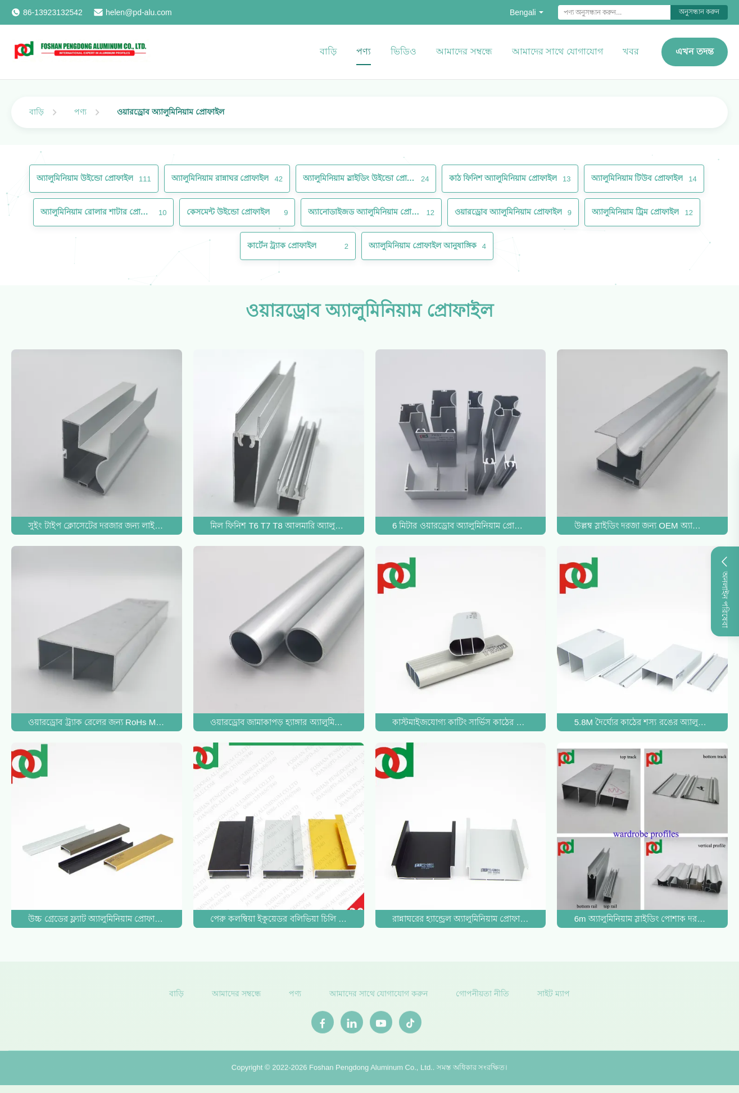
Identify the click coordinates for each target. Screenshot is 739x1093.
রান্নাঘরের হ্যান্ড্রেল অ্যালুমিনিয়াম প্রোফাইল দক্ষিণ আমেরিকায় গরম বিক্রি (460, 918)
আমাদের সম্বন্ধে (464, 51)
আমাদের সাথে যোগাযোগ (557, 51)
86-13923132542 (53, 12)
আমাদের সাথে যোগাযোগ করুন (378, 996)
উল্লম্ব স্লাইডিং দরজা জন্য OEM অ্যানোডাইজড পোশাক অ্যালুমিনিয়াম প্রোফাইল (642, 525)
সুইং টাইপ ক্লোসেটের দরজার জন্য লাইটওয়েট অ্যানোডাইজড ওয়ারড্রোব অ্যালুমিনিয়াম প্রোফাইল (96, 525)
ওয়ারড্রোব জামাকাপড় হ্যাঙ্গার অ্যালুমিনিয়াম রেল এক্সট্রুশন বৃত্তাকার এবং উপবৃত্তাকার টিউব (278, 722)
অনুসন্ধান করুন (699, 12)
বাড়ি (328, 51)
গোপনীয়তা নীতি (482, 996)
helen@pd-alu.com (139, 12)
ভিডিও (403, 51)
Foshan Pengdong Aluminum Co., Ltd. (371, 1071)
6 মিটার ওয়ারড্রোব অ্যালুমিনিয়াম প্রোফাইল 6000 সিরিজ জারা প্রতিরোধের (460, 525)
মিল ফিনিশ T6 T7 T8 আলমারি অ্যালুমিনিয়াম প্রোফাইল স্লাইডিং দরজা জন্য (278, 525)
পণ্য (363, 51)
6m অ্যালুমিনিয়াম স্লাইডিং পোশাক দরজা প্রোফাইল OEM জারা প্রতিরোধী (642, 918)
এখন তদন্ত (694, 51)
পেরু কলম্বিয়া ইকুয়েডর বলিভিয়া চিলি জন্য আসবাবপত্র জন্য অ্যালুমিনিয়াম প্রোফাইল (278, 918)
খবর (631, 51)
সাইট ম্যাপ (553, 996)
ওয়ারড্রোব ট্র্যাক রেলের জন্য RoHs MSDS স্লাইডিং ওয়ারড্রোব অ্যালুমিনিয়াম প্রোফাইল (96, 722)
